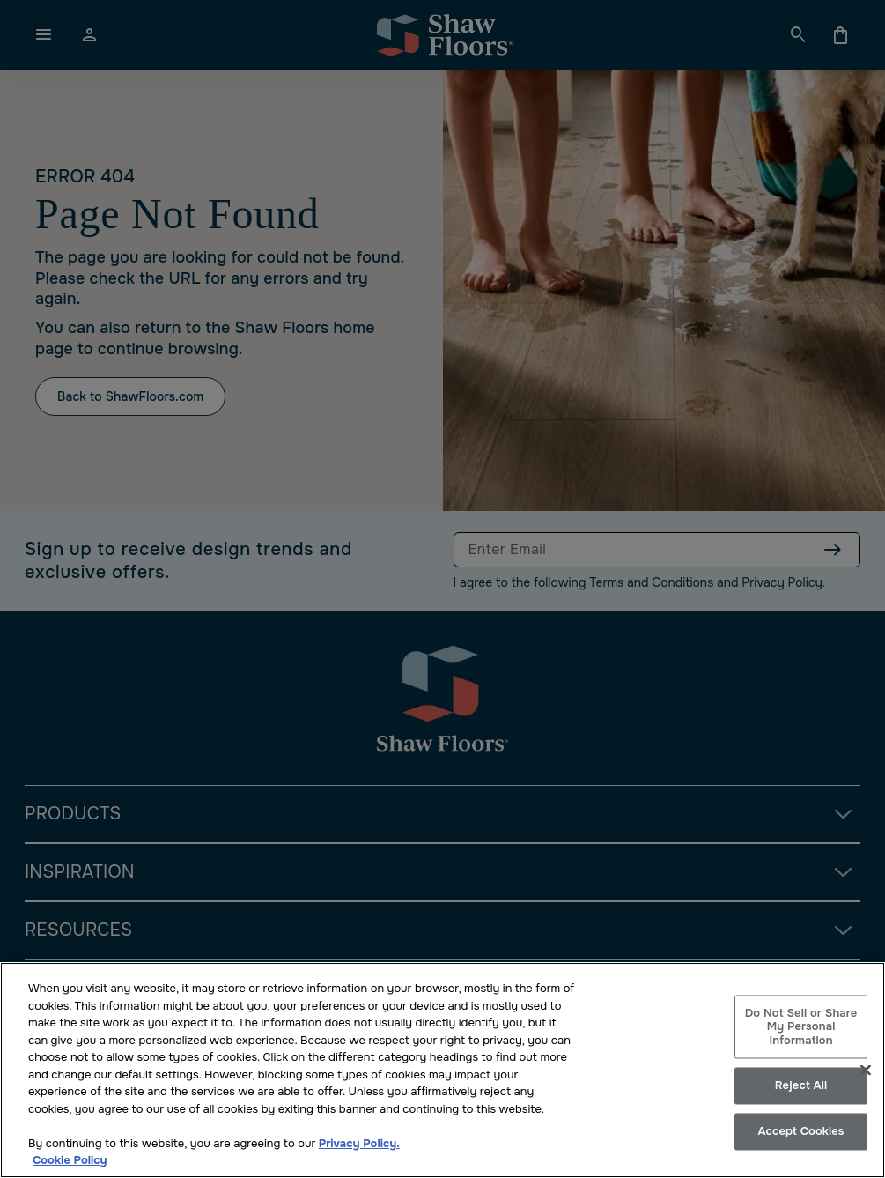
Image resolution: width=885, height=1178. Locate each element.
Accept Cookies (800, 1131)
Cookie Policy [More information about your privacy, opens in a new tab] (70, 1159)
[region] (442, 1070)
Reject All (801, 1085)
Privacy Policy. (359, 1143)
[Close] (865, 1069)
